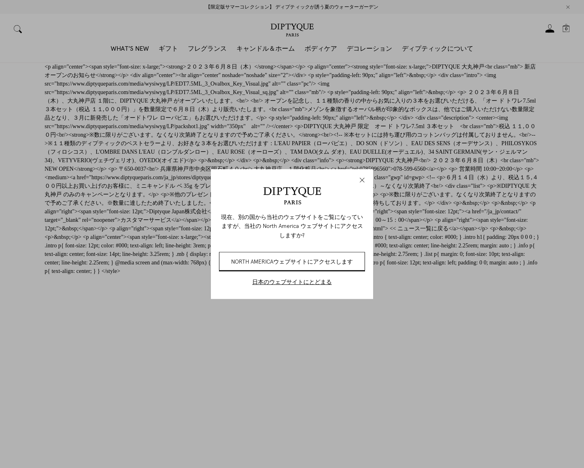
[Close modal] (362, 180)
